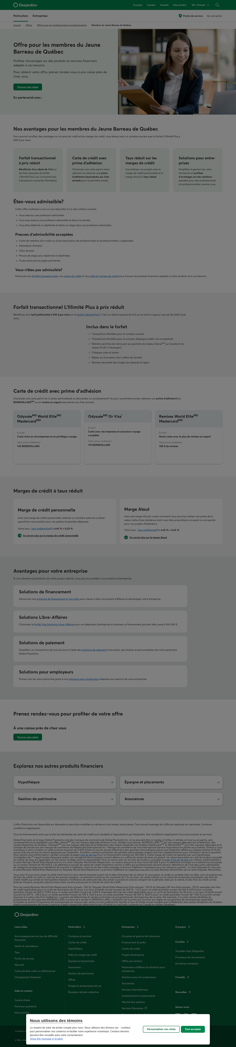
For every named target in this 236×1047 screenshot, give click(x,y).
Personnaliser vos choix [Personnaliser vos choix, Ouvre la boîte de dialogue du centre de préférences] (161, 1029)
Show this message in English (46, 1039)
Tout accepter (193, 1029)
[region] (118, 1029)
